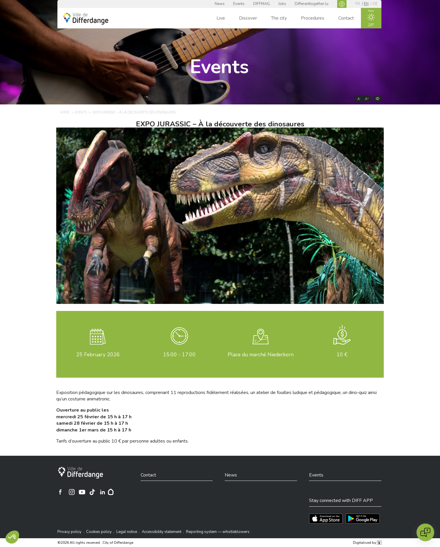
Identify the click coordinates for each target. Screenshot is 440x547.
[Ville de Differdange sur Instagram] (72, 492)
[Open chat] (425, 532)
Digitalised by (367, 542)
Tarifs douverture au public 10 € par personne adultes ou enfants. (122, 441)
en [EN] (366, 3)
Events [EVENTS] (81, 112)
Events (239, 3)
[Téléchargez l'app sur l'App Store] (326, 519)
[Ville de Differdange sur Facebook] (60, 492)
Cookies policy (99, 531)
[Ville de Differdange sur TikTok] (92, 492)
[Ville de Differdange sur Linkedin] (102, 492)
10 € (342, 354)
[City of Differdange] (80, 473)
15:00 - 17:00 (179, 354)
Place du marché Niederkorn (261, 354)
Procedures (312, 18)
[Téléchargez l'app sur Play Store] (363, 519)
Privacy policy (69, 531)
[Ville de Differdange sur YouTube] (82, 492)
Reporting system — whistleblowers (218, 531)
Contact (346, 18)
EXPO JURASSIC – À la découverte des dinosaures (220, 124)
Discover (248, 18)
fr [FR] (357, 3)
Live (220, 18)
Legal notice (126, 531)
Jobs (282, 3)
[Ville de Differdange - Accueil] (86, 19)
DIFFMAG (261, 3)
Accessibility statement (161, 531)
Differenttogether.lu (311, 3)
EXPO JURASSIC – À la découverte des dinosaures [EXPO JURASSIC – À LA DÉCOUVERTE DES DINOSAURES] (134, 112)
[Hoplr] (111, 492)
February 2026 (98, 354)
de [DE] (375, 3)
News (220, 3)
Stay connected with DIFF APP (341, 500)
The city (279, 18)
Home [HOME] (64, 112)
